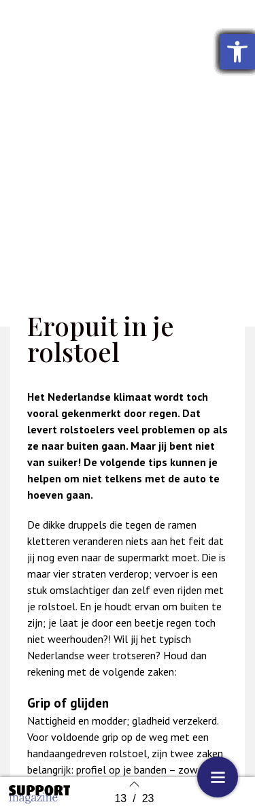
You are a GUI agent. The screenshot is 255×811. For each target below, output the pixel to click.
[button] (237, 51)
